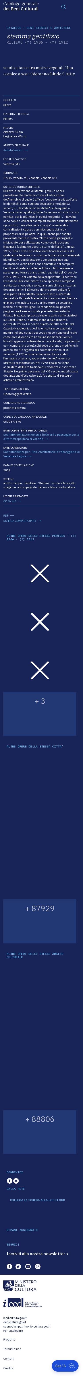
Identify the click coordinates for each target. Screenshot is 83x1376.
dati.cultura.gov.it (14, 1322)
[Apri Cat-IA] (65, 1366)
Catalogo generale (21, 6)
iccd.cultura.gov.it (15, 1318)
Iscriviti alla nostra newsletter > (38, 1253)
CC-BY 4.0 (9, 501)
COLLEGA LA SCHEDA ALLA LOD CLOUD (37, 1200)
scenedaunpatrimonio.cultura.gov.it (26, 1326)
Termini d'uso (12, 1349)
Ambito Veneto (13, 150)
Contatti (8, 1359)
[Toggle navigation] (63, 6)
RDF (6, 515)
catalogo (14, 28)
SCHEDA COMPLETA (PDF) (19, 521)
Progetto (9, 1339)
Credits (8, 1368)
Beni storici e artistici (49, 28)
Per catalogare (13, 1331)
